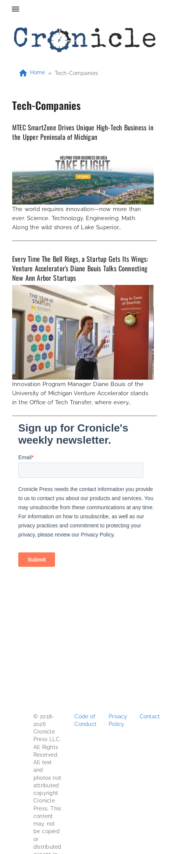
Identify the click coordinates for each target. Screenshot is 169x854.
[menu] (16, 9)
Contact (150, 716)
